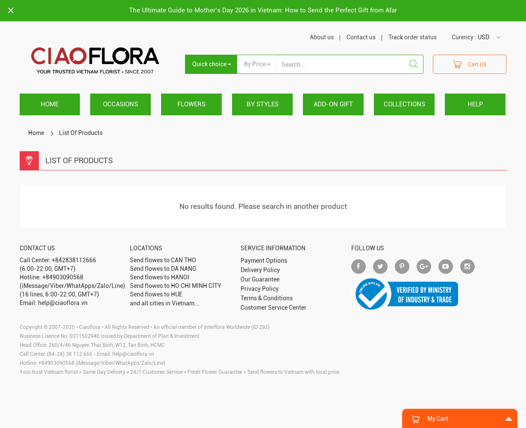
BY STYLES (263, 104)
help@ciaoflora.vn (133, 354)
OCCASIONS (120, 104)
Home (50, 104)
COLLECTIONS (404, 104)
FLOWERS (191, 104)
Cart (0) (469, 63)
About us (322, 37)
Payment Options (264, 260)
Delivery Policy (260, 270)
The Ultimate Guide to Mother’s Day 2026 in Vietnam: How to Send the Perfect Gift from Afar (263, 10)
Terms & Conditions (267, 298)
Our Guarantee (260, 279)
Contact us (361, 37)
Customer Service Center (273, 307)
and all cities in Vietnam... (165, 303)
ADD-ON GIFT (333, 104)
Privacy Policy (260, 288)
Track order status (412, 37)
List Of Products (81, 132)
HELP (475, 104)
